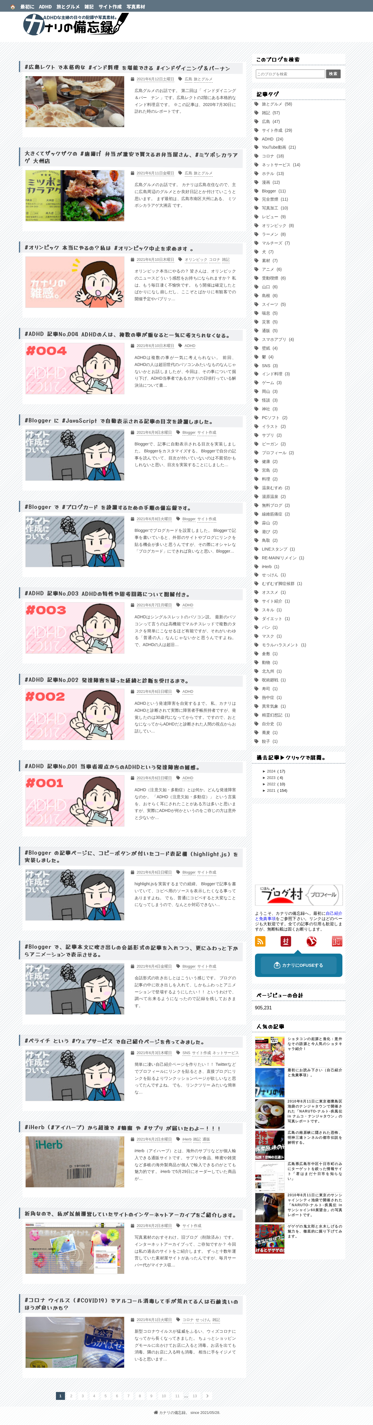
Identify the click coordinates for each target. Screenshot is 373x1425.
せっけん (273, 574)
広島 (270, 121)
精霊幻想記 (275, 715)
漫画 (270, 182)
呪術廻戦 (273, 680)
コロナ (272, 156)
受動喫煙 (273, 278)
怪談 (269, 400)
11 (177, 1396)
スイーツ (273, 304)
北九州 (271, 671)
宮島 (269, 470)
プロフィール (277, 452)
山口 (269, 286)
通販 (269, 330)
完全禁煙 (274, 199)
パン (269, 627)
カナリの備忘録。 (186, 24)
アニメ (271, 269)
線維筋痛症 (275, 514)
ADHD (45, 6)
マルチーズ (275, 243)
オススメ (273, 592)
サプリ (271, 435)
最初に (27, 6)
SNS (269, 365)
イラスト (273, 426)
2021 (272, 790)
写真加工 (274, 208)
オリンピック (277, 225)
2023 (272, 777)
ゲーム (271, 382)
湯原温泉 (273, 496)
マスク (271, 636)
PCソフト (274, 417)
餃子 (269, 741)
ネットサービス (280, 164)
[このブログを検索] (290, 74)
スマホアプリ (277, 339)
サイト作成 (110, 6)
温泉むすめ (275, 487)
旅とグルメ (68, 6)
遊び (269, 531)
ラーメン (273, 234)
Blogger (273, 191)
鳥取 (269, 540)
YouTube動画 (278, 147)
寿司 (269, 688)
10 (164, 1396)
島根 (269, 295)
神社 (269, 409)
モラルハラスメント (283, 645)
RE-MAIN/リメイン (282, 558)
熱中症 (271, 697)
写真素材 (135, 6)
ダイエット (275, 618)
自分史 (271, 723)
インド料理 (275, 374)
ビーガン (273, 444)
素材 (269, 260)
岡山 (269, 391)
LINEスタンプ (278, 549)
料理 (269, 479)
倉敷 (269, 653)
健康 (269, 461)
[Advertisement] (298, 844)
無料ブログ (275, 505)
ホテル (272, 173)
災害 (269, 322)
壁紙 (269, 348)
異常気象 (273, 706)
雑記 (89, 6)
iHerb (270, 566)
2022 (272, 784)
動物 (269, 662)
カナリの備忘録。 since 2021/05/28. (187, 1412)
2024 (272, 771)
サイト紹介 (275, 601)
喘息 (269, 313)
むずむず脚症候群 (281, 583)
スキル (271, 610)
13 (195, 1396)
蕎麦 (269, 732)
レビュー (273, 216)
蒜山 (269, 522)
